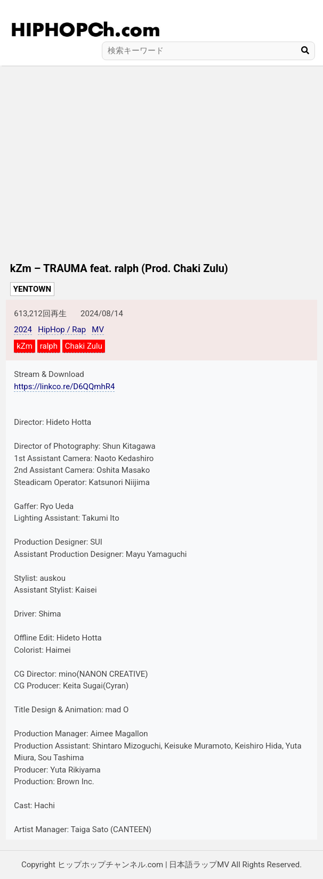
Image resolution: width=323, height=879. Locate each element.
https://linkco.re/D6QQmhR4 (64, 386)
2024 (23, 329)
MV (98, 329)
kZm (25, 346)
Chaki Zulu (83, 346)
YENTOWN (32, 289)
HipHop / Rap (62, 329)
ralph (49, 346)
